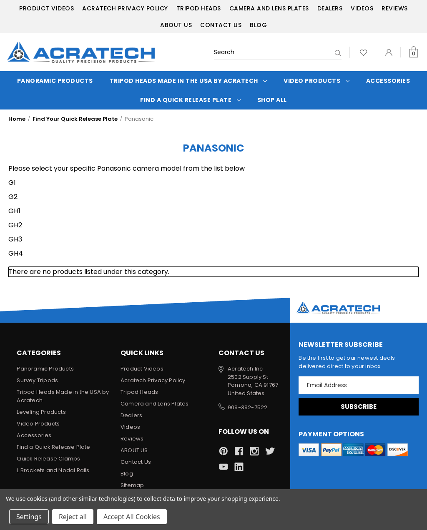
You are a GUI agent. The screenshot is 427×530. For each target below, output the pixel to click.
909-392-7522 (247, 407)
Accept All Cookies (131, 516)
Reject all (73, 516)
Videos (362, 8)
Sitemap (132, 485)
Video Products (316, 81)
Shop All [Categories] (272, 100)
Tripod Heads (198, 8)
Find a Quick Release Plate (190, 100)
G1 (12, 182)
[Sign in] (388, 52)
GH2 (15, 225)
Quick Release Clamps (48, 459)
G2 (13, 197)
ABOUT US (176, 25)
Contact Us (220, 25)
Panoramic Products (55, 81)
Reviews (395, 8)
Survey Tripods (37, 380)
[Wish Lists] (363, 52)
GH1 (14, 211)
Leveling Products (41, 412)
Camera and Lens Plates (269, 8)
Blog (258, 25)
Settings (29, 516)
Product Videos (46, 8)
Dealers (330, 8)
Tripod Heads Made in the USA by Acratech (188, 81)
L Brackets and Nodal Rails (53, 470)
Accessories (388, 81)
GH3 (15, 239)
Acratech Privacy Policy (125, 8)
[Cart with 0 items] (413, 52)
